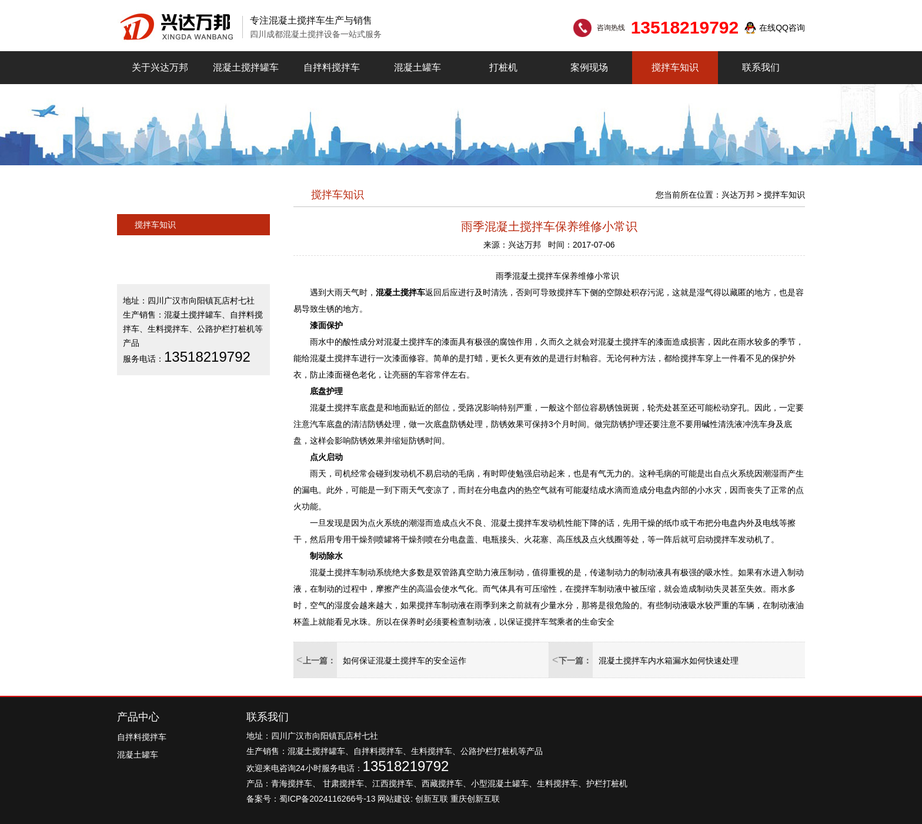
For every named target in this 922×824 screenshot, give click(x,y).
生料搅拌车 (557, 783)
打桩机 (503, 67)
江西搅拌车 (392, 783)
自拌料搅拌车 (331, 67)
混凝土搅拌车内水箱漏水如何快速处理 (669, 660)
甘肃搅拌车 (343, 783)
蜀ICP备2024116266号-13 (327, 798)
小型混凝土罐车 (500, 783)
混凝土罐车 (417, 67)
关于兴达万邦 (160, 67)
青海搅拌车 (291, 783)
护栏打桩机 (606, 783)
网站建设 (394, 798)
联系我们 (761, 67)
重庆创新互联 (475, 798)
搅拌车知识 (675, 67)
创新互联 (431, 798)
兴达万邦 (737, 194)
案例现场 (589, 67)
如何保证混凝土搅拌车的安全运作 (404, 660)
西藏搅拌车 (442, 783)
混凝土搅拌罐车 (246, 67)
